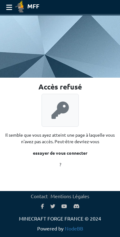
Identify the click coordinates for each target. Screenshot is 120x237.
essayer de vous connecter (60, 153)
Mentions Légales (70, 196)
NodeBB (74, 228)
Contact (39, 196)
